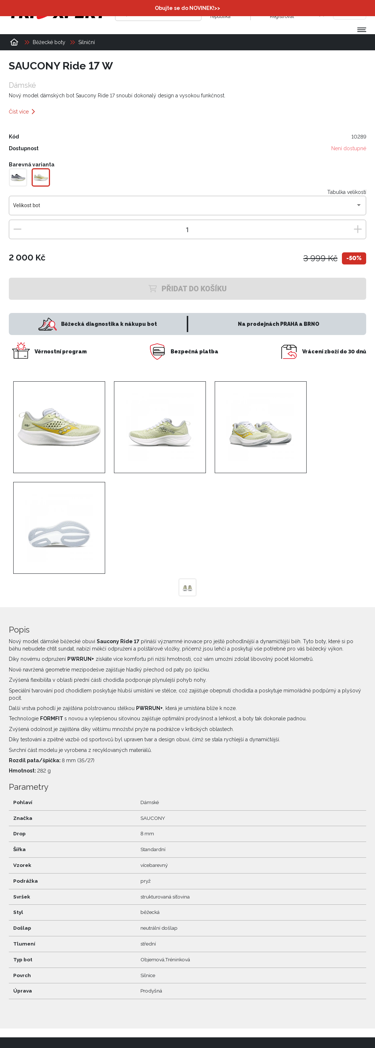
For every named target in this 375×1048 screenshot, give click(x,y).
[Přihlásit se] (262, 13)
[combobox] (187, 208)
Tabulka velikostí (346, 192)
